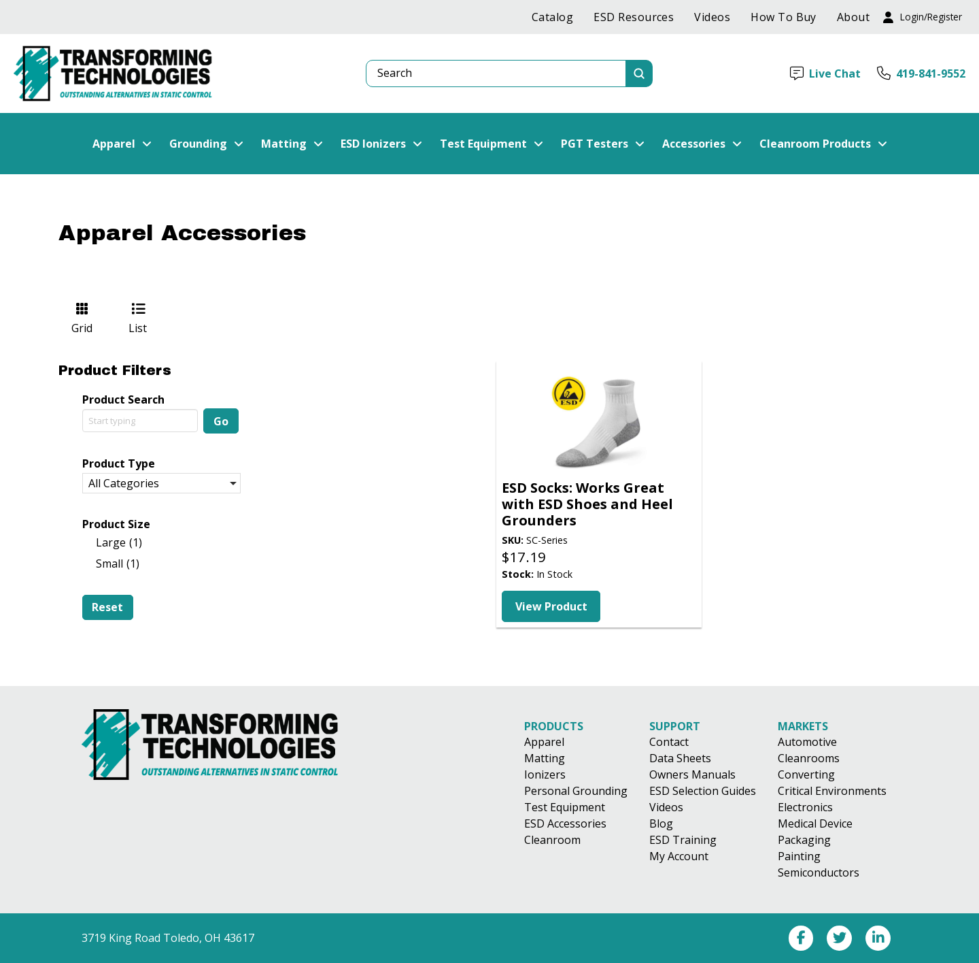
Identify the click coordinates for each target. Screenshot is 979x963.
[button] (922, 17)
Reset (107, 607)
